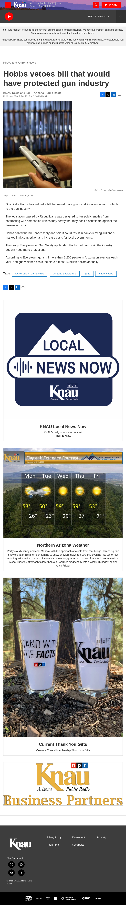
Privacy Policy (54, 837)
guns (87, 273)
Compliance (78, 845)
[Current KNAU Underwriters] (63, 783)
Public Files (53, 845)
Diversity (101, 837)
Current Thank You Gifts (63, 744)
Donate (113, 5)
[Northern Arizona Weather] (63, 493)
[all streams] (121, 16)
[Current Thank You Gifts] (63, 657)
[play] (9, 16)
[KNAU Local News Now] (63, 359)
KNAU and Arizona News (19, 62)
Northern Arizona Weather (63, 545)
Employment (78, 837)
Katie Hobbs (106, 273)
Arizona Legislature (64, 273)
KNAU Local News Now (63, 426)
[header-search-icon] (96, 5)
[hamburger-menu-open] (8, 5)
